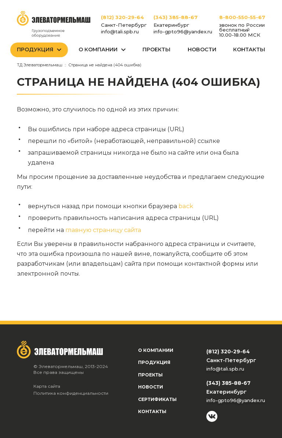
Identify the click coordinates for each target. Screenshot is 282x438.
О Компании (98, 49)
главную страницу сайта (103, 229)
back (185, 206)
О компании (155, 350)
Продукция (35, 49)
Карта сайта (46, 386)
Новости (202, 49)
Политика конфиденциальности (70, 393)
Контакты (249, 49)
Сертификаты (157, 399)
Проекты (156, 49)
